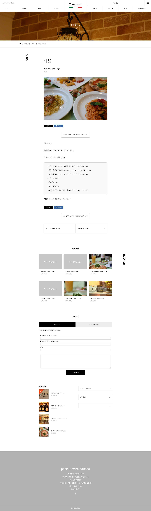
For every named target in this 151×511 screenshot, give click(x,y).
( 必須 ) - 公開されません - (49, 341)
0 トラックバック (93, 324)
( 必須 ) (48, 335)
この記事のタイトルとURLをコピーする (75, 134)
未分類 (45, 72)
